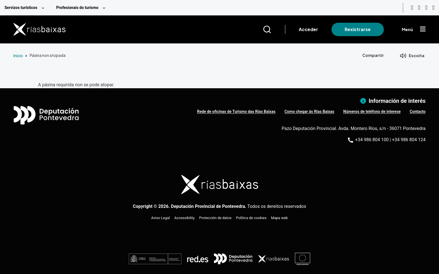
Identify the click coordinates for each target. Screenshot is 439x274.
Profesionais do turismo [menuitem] (77, 7)
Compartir (373, 55)
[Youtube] (412, 8)
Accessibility (184, 218)
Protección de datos (215, 218)
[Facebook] (426, 8)
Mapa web (279, 218)
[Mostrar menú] (423, 29)
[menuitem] (26, 8)
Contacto (418, 111)
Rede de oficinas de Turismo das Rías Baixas (236, 111)
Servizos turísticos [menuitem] (20, 7)
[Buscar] (274, 29)
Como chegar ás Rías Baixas (309, 111)
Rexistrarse (358, 29)
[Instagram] (419, 8)
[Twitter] (433, 8)
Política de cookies (251, 218)
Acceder (308, 29)
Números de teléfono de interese (372, 111)
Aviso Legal (160, 218)
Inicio (18, 55)
